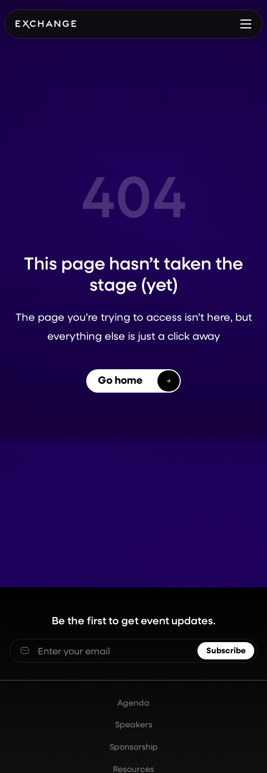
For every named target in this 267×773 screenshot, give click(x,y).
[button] (245, 23)
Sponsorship (134, 747)
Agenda (133, 703)
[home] (46, 23)
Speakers (133, 725)
